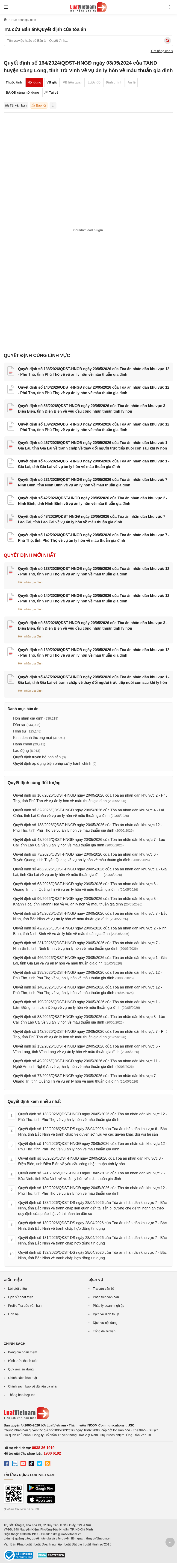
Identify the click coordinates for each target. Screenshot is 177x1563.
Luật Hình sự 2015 (98, 1544)
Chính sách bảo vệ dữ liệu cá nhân (33, 1386)
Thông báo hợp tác (21, 1395)
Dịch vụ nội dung (105, 1323)
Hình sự (19, 731)
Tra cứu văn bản (104, 1288)
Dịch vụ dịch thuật (106, 1314)
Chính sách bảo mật (22, 1378)
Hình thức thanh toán (23, 1361)
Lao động (21, 751)
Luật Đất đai (73, 1544)
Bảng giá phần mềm (22, 1352)
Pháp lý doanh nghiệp (108, 1305)
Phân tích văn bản (106, 1297)
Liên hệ (13, 1314)
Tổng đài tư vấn (104, 1331)
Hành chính (22, 744)
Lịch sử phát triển (20, 1297)
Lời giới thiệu (17, 1288)
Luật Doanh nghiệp (48, 1544)
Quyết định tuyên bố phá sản (37, 757)
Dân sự (19, 725)
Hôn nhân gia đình (30, 582)
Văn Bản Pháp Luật (18, 1544)
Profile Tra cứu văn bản (24, 1305)
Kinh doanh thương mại (32, 738)
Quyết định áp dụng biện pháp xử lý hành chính (52, 763)
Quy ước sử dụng (21, 1369)
